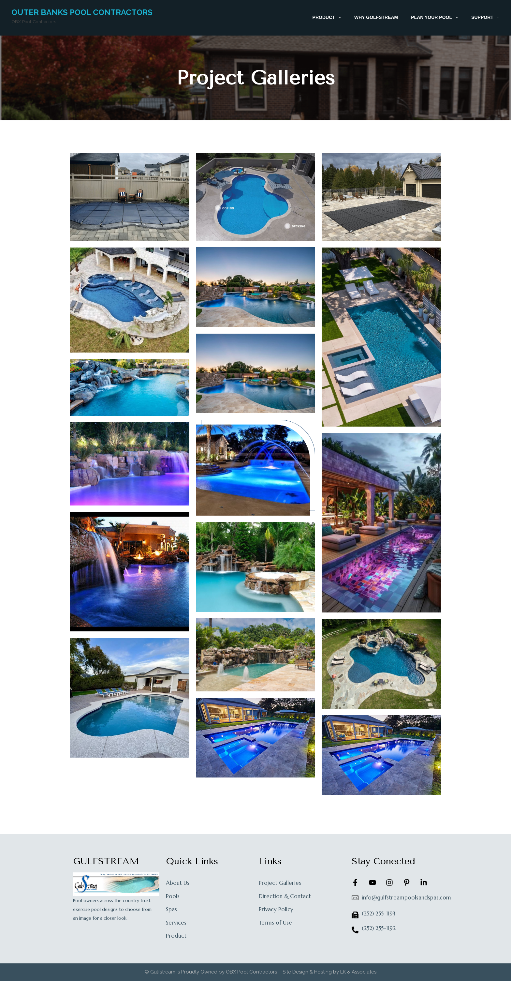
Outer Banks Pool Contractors (82, 12)
